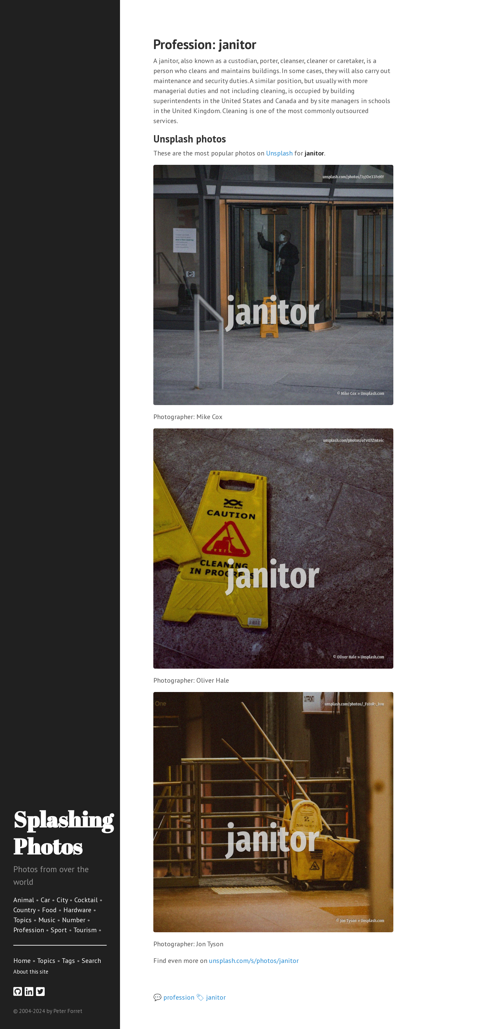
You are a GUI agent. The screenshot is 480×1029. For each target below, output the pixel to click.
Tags (68, 960)
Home (22, 960)
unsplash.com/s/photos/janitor (254, 960)
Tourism (85, 930)
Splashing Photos (63, 832)
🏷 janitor (211, 997)
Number (74, 920)
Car (46, 900)
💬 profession (173, 997)
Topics (23, 920)
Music (47, 920)
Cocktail (86, 900)
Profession (29, 930)
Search (91, 960)
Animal (24, 900)
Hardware (78, 910)
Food (50, 910)
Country (25, 910)
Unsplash (279, 153)
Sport (60, 930)
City (63, 900)
